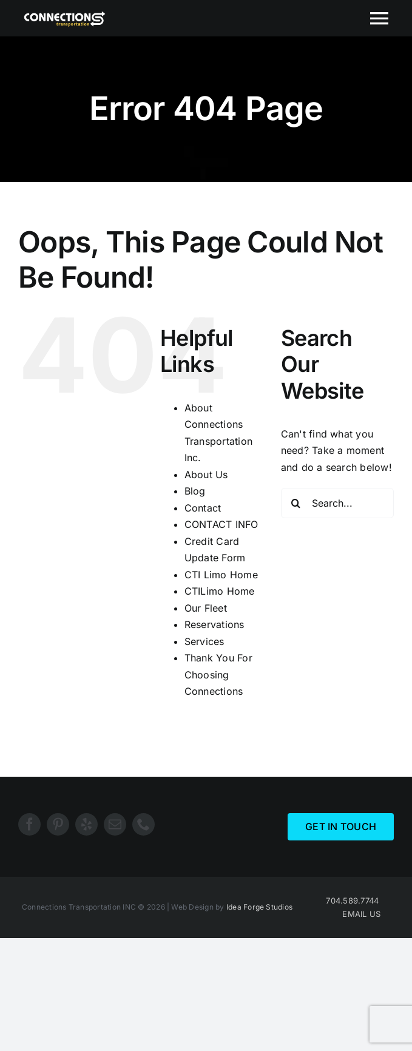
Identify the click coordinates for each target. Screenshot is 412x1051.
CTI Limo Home (221, 575)
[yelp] (86, 824)
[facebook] (29, 824)
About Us (206, 474)
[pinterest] (58, 824)
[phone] (143, 824)
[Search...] (337, 503)
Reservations (214, 624)
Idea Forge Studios (259, 906)
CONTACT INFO (221, 524)
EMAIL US (361, 914)
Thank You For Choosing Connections (218, 674)
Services (204, 641)
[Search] (296, 503)
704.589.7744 (352, 900)
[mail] (115, 824)
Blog (195, 491)
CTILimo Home (219, 591)
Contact (202, 508)
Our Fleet (205, 608)
